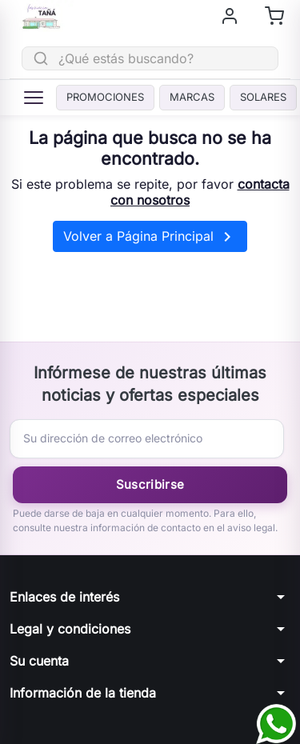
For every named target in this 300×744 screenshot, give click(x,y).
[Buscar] (150, 58)
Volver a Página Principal (150, 236)
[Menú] (33, 97)
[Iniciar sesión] (230, 16)
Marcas (192, 96)
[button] (150, 596)
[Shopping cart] (274, 16)
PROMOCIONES (105, 96)
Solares (263, 96)
